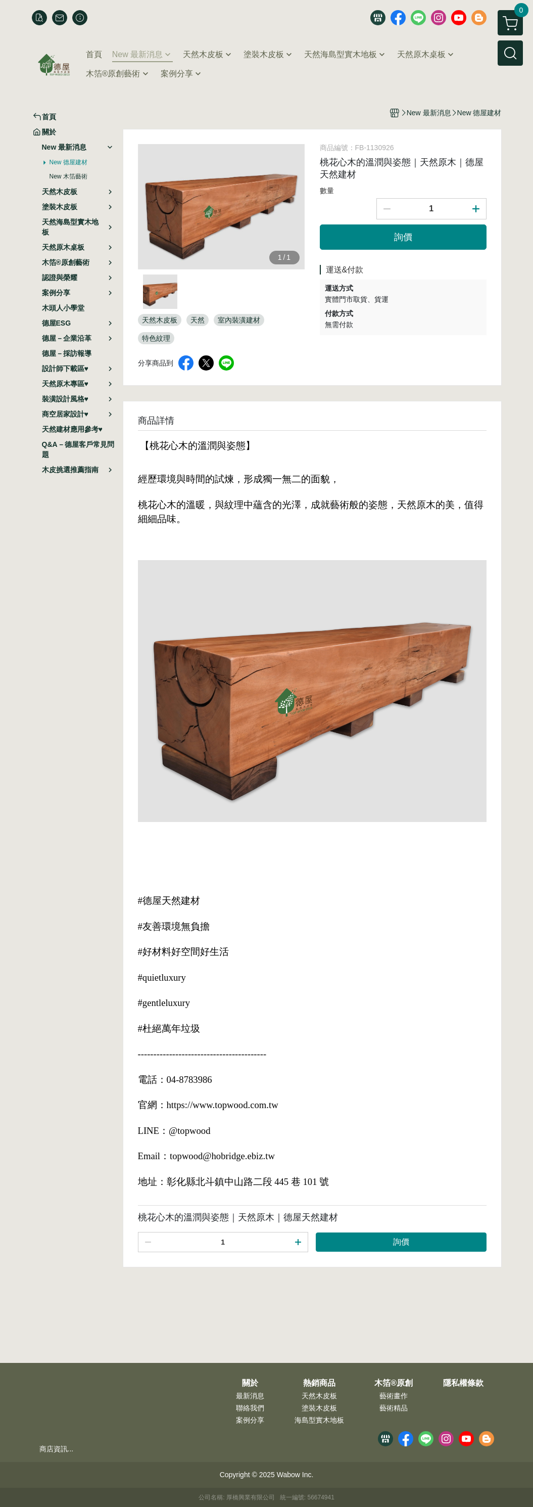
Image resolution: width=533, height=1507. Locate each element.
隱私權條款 (463, 1383)
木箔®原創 (393, 1383)
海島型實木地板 (319, 1420)
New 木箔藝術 (68, 176)
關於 (250, 1383)
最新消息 (250, 1395)
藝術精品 (393, 1407)
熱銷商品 (319, 1383)
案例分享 (250, 1420)
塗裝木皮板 (319, 1407)
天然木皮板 (319, 1395)
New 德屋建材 (68, 162)
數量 (327, 191)
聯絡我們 (250, 1407)
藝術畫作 (393, 1395)
